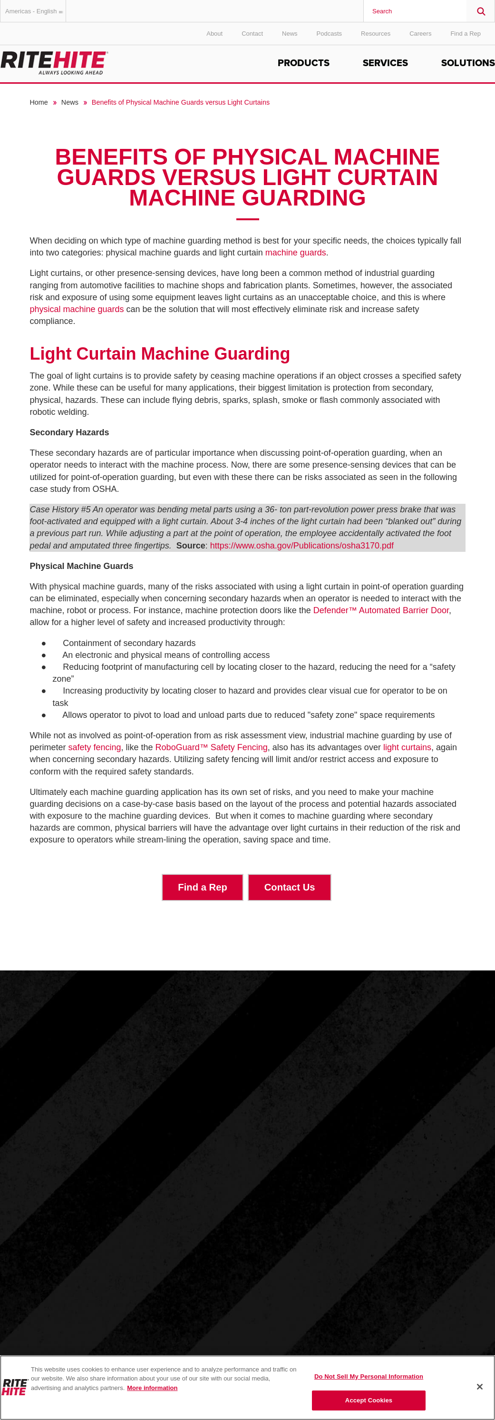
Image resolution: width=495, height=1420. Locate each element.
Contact (252, 33)
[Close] (479, 1386)
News (290, 33)
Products (304, 63)
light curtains (407, 747)
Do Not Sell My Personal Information (368, 1376)
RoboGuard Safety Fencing (211, 747)
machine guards (295, 252)
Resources (375, 33)
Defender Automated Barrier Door (381, 610)
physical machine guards (76, 309)
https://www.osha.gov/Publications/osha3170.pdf (302, 545)
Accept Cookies (368, 1400)
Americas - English (35, 11)
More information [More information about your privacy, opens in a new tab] (152, 1387)
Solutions (468, 63)
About (214, 33)
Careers (420, 33)
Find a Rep (465, 33)
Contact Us (289, 887)
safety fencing (94, 747)
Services (385, 63)
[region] (247, 1387)
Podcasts (329, 33)
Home (38, 102)
